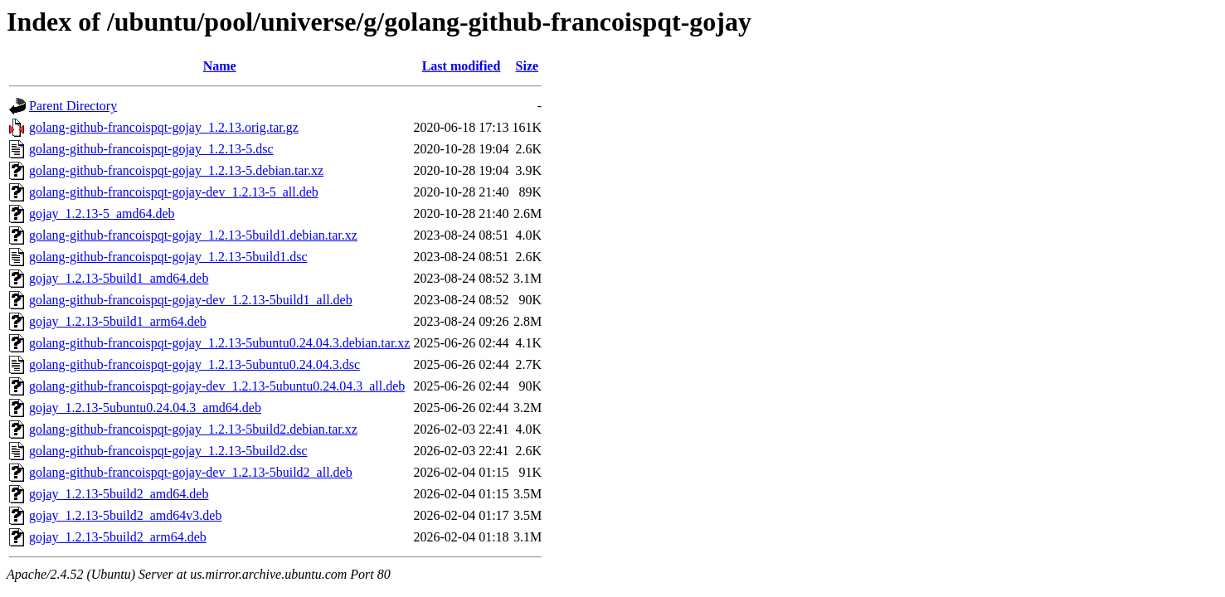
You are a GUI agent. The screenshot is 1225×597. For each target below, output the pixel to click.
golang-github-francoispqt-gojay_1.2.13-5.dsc (151, 149)
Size (527, 66)
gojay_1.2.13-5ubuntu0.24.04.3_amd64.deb (145, 407)
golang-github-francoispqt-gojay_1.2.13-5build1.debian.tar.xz (193, 235)
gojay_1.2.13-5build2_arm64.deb (118, 537)
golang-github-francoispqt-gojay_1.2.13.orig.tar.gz (164, 127)
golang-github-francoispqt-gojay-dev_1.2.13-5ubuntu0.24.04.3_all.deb (217, 386)
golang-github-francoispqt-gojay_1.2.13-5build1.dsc (168, 257)
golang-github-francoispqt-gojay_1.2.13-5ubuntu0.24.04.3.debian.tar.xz (219, 343)
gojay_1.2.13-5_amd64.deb (102, 213)
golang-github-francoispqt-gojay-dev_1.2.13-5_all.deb (173, 192)
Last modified (461, 66)
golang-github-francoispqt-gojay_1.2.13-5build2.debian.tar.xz (193, 429)
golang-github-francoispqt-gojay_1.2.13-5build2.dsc (168, 451)
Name (219, 66)
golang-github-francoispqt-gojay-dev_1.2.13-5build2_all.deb (190, 472)
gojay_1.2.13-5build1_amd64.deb (118, 278)
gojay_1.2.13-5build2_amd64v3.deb (125, 515)
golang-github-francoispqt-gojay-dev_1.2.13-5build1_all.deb (190, 300)
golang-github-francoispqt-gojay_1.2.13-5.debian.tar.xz (176, 170)
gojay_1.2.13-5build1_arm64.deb (118, 321)
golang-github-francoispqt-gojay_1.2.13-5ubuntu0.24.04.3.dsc (194, 364)
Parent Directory (73, 106)
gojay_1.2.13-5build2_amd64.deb (118, 494)
